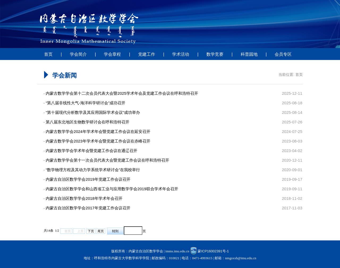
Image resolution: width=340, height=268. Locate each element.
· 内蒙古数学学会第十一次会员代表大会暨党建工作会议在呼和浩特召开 (106, 160)
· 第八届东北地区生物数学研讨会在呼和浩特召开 (86, 122)
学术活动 (180, 54)
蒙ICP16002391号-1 (213, 251)
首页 (48, 54)
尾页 (100, 231)
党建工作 (146, 54)
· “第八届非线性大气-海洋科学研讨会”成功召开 (84, 103)
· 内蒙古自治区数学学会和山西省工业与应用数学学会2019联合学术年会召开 (111, 189)
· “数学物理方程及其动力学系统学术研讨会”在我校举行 (92, 169)
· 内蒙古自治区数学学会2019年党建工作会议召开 (87, 179)
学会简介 (78, 54)
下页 (91, 231)
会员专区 (283, 54)
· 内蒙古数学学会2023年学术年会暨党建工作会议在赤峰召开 (97, 141)
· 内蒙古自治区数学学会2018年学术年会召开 (83, 198)
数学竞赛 (214, 54)
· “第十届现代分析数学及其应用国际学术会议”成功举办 (92, 112)
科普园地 (249, 54)
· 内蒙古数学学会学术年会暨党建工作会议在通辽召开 (90, 150)
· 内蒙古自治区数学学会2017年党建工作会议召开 (87, 208)
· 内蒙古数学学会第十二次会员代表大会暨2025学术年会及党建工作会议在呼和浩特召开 (121, 93)
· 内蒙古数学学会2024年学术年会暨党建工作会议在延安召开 (97, 131)
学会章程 (112, 54)
